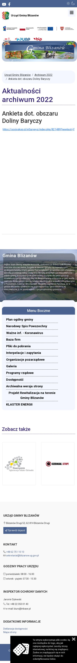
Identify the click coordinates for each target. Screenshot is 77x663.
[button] (68, 3)
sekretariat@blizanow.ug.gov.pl (22, 555)
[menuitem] (32, 319)
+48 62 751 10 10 (15, 552)
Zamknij (73, 639)
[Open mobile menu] (71, 13)
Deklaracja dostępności (15, 628)
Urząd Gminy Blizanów (20, 16)
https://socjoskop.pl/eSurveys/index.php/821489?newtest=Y (38, 129)
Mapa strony (9, 632)
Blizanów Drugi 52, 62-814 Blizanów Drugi (26, 523)
